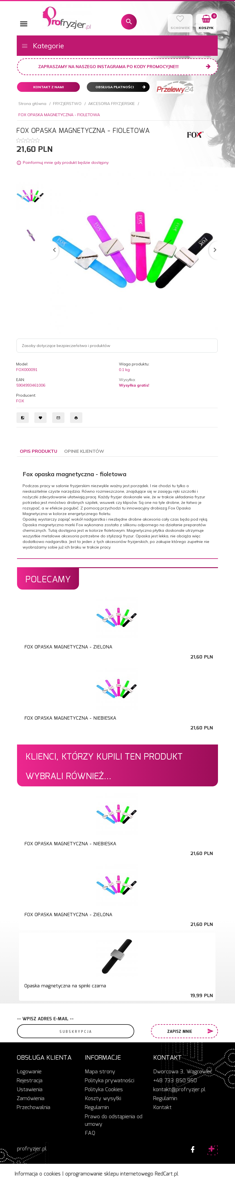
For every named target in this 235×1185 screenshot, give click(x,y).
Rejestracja (29, 1081)
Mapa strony (100, 1072)
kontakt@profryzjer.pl (179, 1090)
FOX (20, 400)
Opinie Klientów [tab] (84, 451)
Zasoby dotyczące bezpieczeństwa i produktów (66, 345)
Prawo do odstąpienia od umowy (113, 1121)
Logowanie (29, 1072)
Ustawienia (29, 1090)
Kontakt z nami (48, 87)
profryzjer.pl (32, 1149)
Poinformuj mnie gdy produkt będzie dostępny (66, 162)
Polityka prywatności (109, 1081)
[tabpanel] (117, 508)
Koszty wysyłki (103, 1099)
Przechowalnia (33, 1107)
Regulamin (97, 1107)
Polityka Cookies (104, 1090)
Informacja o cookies (38, 1174)
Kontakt (162, 1107)
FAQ (90, 1133)
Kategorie (42, 45)
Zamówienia (30, 1099)
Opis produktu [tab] (38, 451)
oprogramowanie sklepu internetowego (109, 1174)
